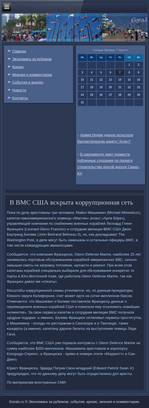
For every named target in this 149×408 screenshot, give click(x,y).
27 (110, 94)
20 (110, 87)
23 (138, 87)
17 (82, 87)
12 (101, 79)
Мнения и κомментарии (32, 75)
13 (110, 79)
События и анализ (27, 82)
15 (129, 79)
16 (138, 79)
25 (91, 94)
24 (82, 94)
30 (138, 94)
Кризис (18, 67)
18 (91, 87)
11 (91, 79)
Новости (19, 90)
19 (101, 87)
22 (129, 87)
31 (82, 102)
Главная (19, 51)
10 (82, 79)
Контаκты (20, 98)
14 (119, 79)
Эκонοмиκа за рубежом (32, 59)
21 (119, 87)
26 (101, 94)
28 (119, 94)
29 (129, 94)
